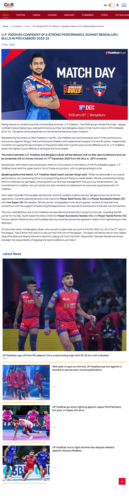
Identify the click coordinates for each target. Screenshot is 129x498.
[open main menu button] (124, 5)
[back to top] (122, 481)
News (5, 358)
